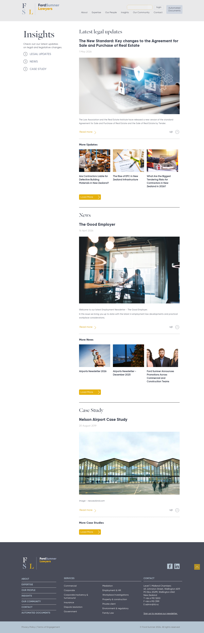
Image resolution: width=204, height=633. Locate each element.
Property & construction (114, 599)
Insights (125, 12)
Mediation (107, 586)
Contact (158, 12)
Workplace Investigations (115, 595)
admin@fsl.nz (152, 604)
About (84, 12)
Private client (109, 604)
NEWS (34, 61)
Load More (86, 197)
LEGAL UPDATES (40, 54)
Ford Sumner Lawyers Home (41, 9)
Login (158, 7)
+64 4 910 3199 (152, 601)
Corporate (69, 590)
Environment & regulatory (115, 608)
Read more (86, 132)
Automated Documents (174, 9)
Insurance (69, 602)
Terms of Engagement (48, 627)
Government (70, 612)
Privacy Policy (28, 627)
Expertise (96, 12)
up (171, 131)
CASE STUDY (38, 69)
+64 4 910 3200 (152, 598)
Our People (111, 12)
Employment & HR (111, 590)
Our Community (141, 12)
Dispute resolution (73, 607)
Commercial (70, 586)
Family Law (108, 613)
